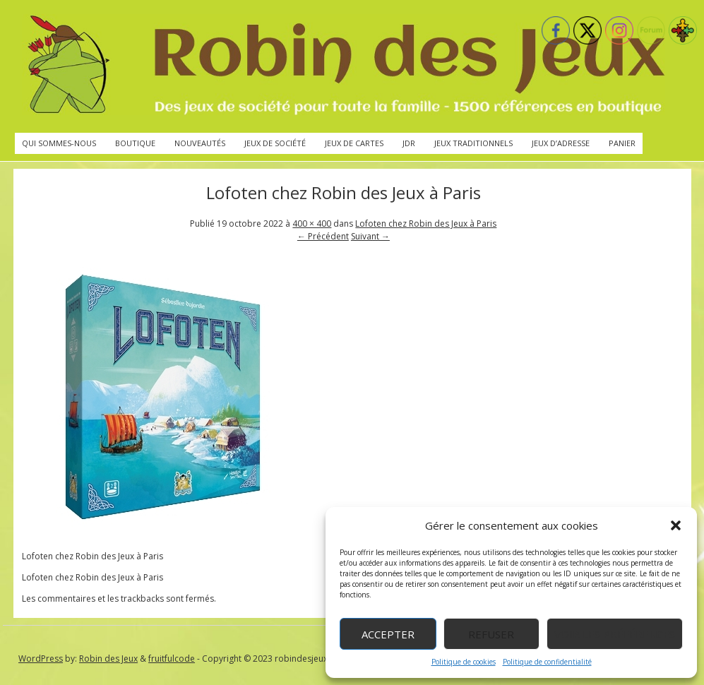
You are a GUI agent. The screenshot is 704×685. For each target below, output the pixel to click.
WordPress (40, 659)
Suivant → (370, 236)
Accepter (388, 634)
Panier (622, 143)
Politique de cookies (463, 662)
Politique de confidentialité (547, 662)
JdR (408, 143)
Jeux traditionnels (473, 143)
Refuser (491, 634)
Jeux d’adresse (561, 143)
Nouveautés (199, 143)
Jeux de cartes (354, 143)
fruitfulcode (171, 659)
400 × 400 (311, 224)
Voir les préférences (614, 634)
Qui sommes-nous (59, 143)
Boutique (135, 143)
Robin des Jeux (108, 659)
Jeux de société (275, 143)
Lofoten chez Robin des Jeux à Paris (425, 224)
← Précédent (323, 236)
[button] (676, 525)
